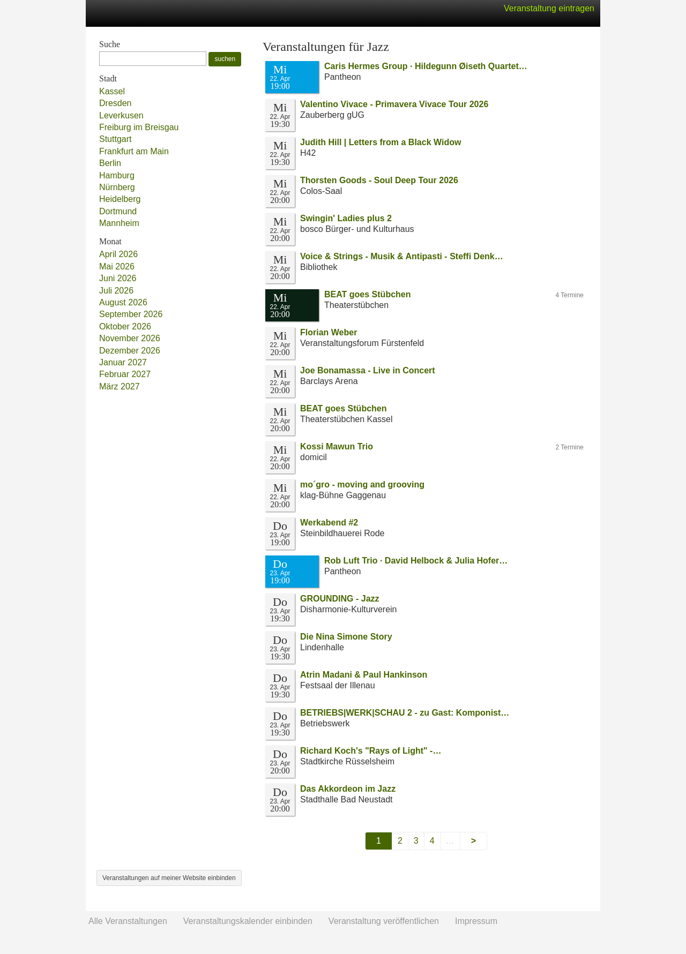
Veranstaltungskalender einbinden (247, 921)
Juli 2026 (116, 290)
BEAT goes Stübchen (367, 294)
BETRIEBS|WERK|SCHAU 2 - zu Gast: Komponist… (404, 712)
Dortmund (118, 211)
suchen (224, 59)
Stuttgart (115, 139)
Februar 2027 (125, 374)
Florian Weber (328, 332)
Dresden (115, 103)
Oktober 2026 (125, 326)
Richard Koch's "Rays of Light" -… (370, 750)
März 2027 (119, 386)
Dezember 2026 (129, 350)
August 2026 (123, 302)
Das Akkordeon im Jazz (348, 788)
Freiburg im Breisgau (139, 127)
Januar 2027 (123, 362)
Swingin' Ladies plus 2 (346, 218)
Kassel (112, 91)
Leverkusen (121, 115)
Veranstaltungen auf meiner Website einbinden (169, 878)
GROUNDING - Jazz (339, 598)
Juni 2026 (117, 278)
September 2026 (130, 314)
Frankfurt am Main (134, 151)
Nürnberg (117, 187)
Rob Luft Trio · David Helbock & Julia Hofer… (416, 560)
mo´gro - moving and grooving (362, 484)
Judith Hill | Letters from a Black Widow (380, 142)
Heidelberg (119, 199)
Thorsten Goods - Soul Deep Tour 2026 (379, 180)
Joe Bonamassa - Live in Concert (367, 370)
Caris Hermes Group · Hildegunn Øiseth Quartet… (425, 66)
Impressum (476, 921)
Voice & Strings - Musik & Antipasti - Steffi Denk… (401, 256)
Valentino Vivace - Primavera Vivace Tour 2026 (394, 104)
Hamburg (117, 175)
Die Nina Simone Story (346, 636)
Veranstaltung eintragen (549, 8)
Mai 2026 (117, 266)
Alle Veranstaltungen (127, 921)
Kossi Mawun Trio (336, 446)
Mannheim (119, 223)
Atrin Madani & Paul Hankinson (363, 674)
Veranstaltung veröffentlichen (384, 921)
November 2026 (129, 338)
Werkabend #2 (329, 522)
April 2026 (118, 254)
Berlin (110, 163)
